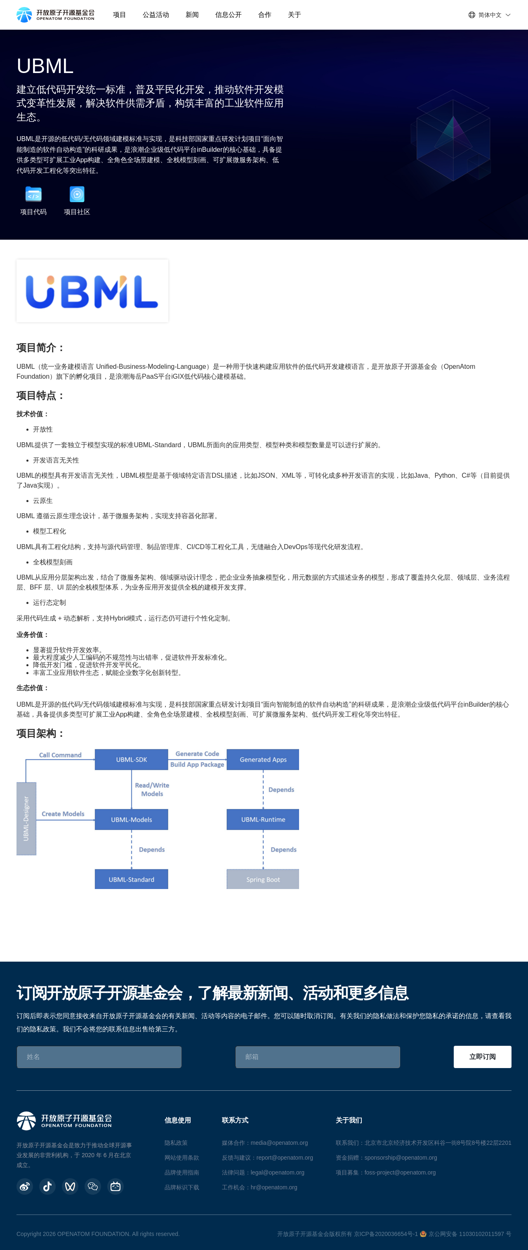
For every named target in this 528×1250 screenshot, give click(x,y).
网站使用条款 (182, 1157)
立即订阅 (482, 1056)
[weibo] (24, 1186)
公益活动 (156, 14)
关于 (294, 14)
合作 (264, 14)
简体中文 (490, 15)
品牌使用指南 (182, 1172)
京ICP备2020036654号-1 (386, 1234)
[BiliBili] (115, 1186)
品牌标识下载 (182, 1187)
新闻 (192, 14)
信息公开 (228, 14)
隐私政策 (176, 1142)
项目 (119, 14)
